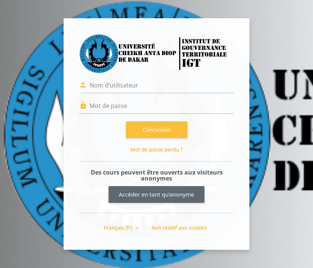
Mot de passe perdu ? (156, 149)
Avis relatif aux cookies (179, 227)
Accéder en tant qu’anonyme (156, 194)
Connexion (156, 129)
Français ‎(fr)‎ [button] (118, 227)
